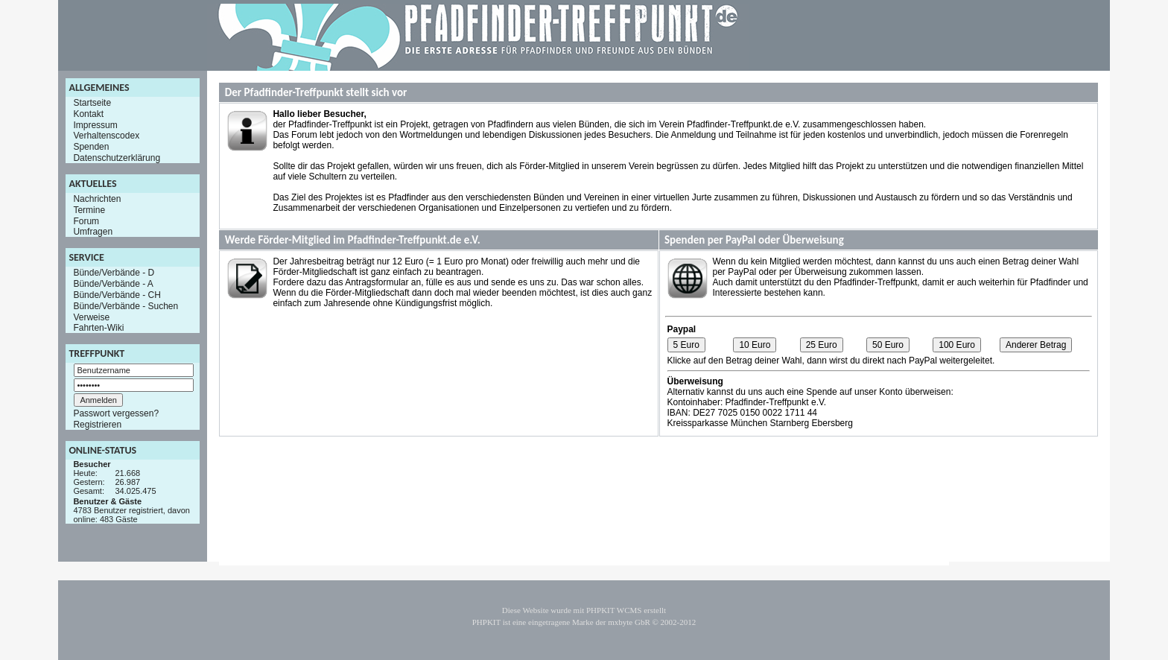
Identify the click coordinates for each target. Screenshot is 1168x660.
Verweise (91, 316)
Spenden (91, 147)
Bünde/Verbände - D (113, 272)
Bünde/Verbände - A (113, 284)
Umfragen (92, 231)
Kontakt (88, 114)
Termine (89, 210)
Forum (86, 220)
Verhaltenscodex (106, 135)
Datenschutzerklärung (116, 158)
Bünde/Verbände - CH (116, 295)
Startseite (92, 103)
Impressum (95, 124)
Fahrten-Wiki (98, 328)
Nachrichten (97, 199)
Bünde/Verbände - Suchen (125, 306)
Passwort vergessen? (116, 413)
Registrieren (97, 424)
